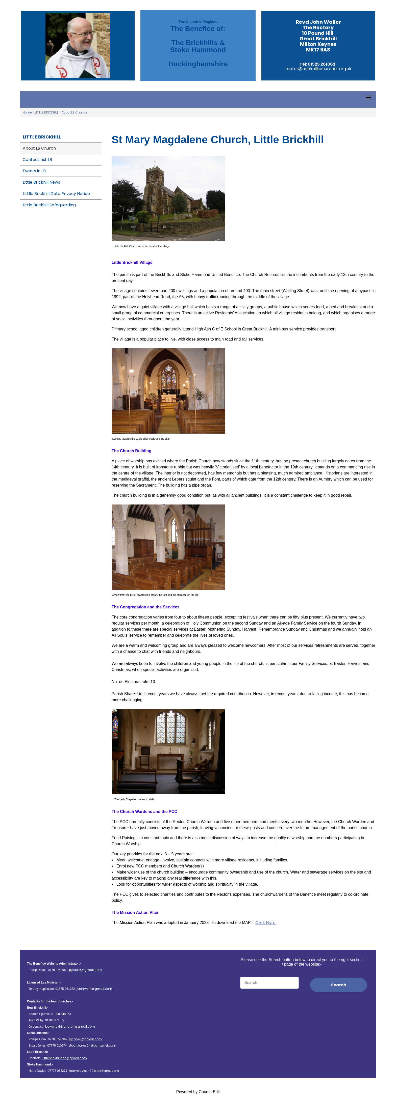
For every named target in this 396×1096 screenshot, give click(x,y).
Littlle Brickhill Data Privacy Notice (56, 193)
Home (27, 112)
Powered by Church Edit (198, 1092)
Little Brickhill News (41, 182)
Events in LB (34, 171)
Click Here (265, 922)
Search (338, 985)
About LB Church (74, 112)
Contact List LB (37, 159)
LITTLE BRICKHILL (46, 112)
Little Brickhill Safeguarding (49, 205)
